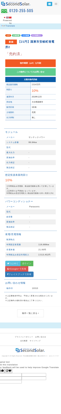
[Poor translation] (8, 371)
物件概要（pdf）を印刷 (30, 63)
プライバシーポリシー (24, 337)
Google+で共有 (16, 269)
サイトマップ (35, 341)
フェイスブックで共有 (19, 274)
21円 (8, 35)
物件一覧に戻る (30, 313)
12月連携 (26, 35)
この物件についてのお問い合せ (30, 72)
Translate (8, 26)
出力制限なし (36, 35)
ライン (27, 263)
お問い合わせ (40, 337)
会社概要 (24, 341)
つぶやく (13, 263)
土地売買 (16, 35)
